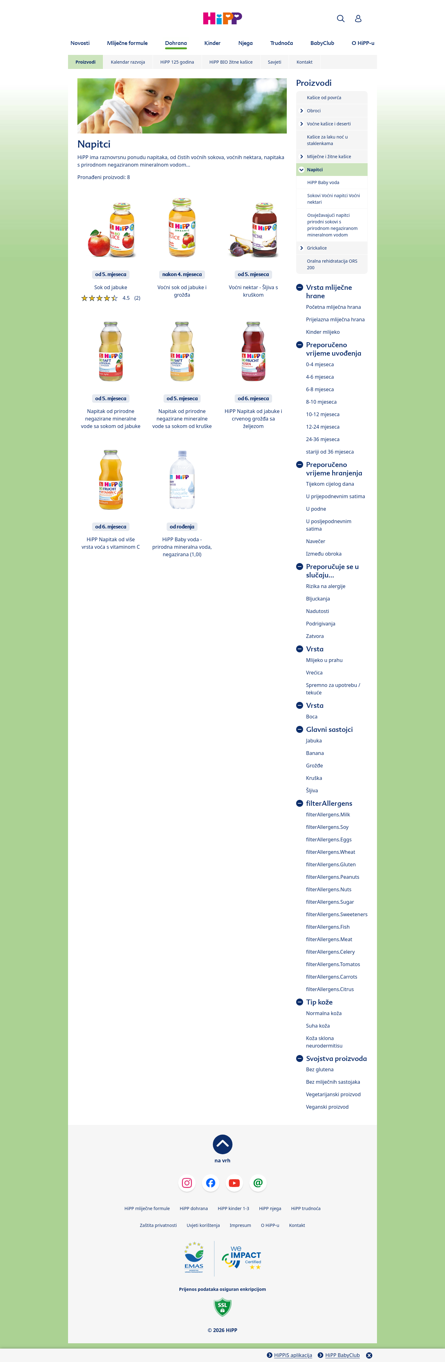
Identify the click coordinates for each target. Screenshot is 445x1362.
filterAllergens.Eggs (329, 839)
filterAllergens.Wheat (330, 852)
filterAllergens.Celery (330, 951)
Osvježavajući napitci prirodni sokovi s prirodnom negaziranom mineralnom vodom (332, 225)
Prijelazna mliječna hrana (335, 319)
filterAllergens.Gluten (331, 864)
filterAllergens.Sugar (330, 901)
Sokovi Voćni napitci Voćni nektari (333, 198)
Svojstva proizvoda (336, 1058)
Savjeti (274, 62)
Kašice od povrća (324, 97)
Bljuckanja (318, 598)
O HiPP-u (270, 1225)
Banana (315, 753)
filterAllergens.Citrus (330, 989)
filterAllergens (329, 803)
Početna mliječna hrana (333, 307)
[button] (341, 18)
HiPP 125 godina (177, 62)
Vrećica (314, 672)
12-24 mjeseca (323, 426)
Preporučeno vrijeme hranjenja (334, 468)
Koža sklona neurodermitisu (324, 1042)
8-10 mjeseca (321, 401)
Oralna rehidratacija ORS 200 (332, 264)
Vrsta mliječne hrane (329, 291)
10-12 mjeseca (323, 414)
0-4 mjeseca (320, 364)
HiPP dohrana (194, 1208)
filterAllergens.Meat (329, 939)
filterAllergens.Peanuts (332, 876)
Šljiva (312, 790)
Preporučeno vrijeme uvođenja (333, 349)
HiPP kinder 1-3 (233, 1208)
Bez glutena (320, 1069)
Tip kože (319, 1002)
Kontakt (304, 62)
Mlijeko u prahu (324, 660)
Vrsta (315, 649)
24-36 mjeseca (323, 439)
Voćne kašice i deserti (329, 124)
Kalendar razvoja (128, 62)
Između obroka (324, 553)
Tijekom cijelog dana (330, 483)
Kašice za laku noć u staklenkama (327, 140)
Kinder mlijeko (323, 331)
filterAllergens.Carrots (331, 976)
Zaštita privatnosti (158, 1225)
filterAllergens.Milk (328, 814)
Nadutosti (317, 611)
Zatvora (315, 636)
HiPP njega (270, 1208)
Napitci (315, 170)
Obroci (314, 111)
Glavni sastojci (329, 729)
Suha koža (318, 1025)
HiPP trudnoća (305, 1208)
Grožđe (314, 765)
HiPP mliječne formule (147, 1208)
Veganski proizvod (327, 1106)
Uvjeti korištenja (203, 1225)
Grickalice (317, 248)
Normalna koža (324, 1013)
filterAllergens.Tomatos (333, 964)
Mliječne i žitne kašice (329, 156)
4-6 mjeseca (320, 376)
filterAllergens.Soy (327, 827)
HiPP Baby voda (323, 182)
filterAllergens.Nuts (328, 889)
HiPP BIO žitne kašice (231, 62)
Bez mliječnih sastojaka (333, 1081)
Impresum (240, 1225)
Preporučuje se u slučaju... (332, 570)
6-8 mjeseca (320, 389)
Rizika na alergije (325, 586)
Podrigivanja (320, 623)
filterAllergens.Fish (328, 926)
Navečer (315, 541)
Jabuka (314, 740)
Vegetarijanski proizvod (333, 1094)
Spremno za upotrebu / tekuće (333, 689)
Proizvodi (85, 62)
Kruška (314, 778)
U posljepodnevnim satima (328, 525)
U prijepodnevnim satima (335, 496)
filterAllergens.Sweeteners (337, 914)
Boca (312, 716)
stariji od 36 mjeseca (330, 451)
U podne (316, 508)
